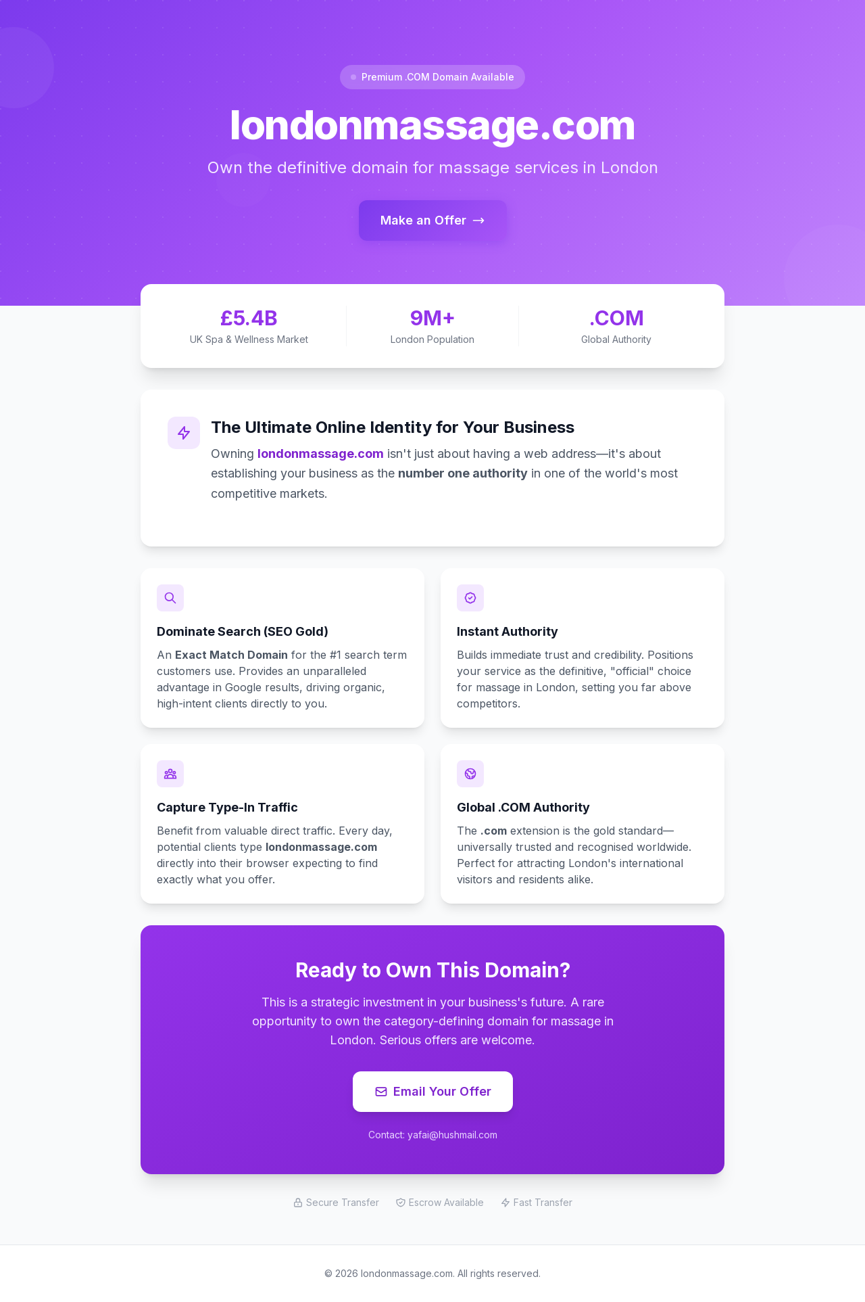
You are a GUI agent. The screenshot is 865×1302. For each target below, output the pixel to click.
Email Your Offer (432, 1091)
